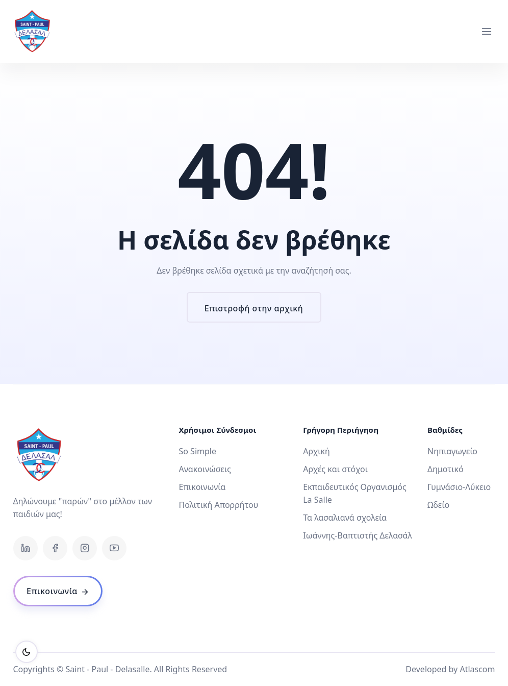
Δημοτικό (445, 469)
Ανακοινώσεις (205, 469)
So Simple (197, 451)
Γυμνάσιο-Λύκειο (459, 487)
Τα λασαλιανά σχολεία (345, 517)
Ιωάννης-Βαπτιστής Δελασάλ (357, 535)
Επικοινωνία (202, 487)
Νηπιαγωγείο (452, 451)
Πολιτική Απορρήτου (218, 504)
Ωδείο (438, 504)
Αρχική (316, 451)
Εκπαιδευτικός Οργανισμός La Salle (355, 493)
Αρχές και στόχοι (335, 469)
